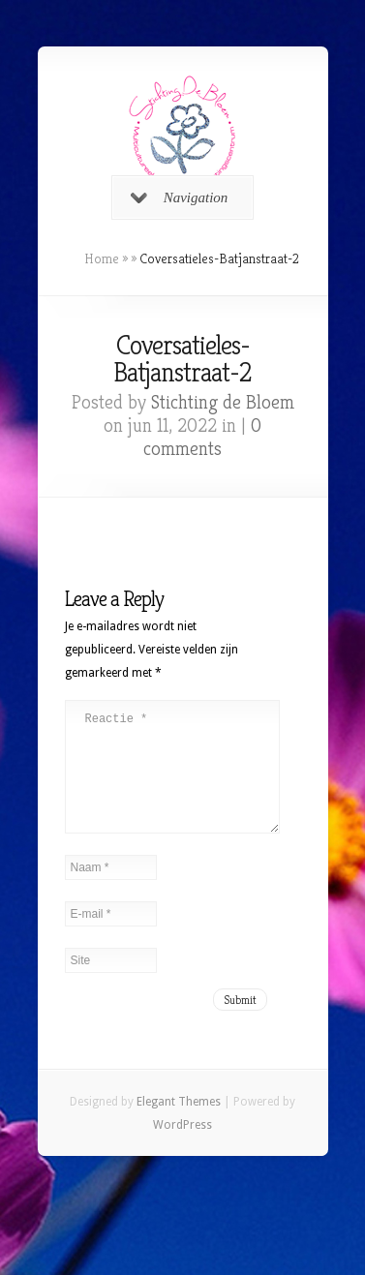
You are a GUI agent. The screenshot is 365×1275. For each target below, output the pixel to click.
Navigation (179, 197)
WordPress (182, 1148)
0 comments (202, 437)
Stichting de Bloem (222, 402)
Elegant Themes (179, 1125)
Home (101, 258)
